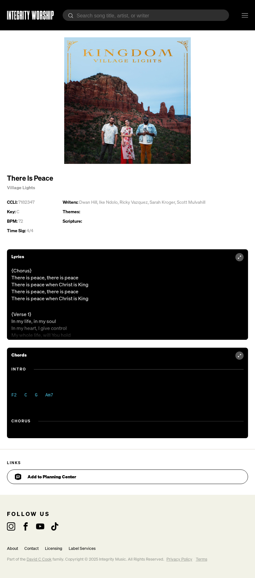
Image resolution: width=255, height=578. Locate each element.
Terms (201, 559)
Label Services (82, 548)
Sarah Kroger (162, 202)
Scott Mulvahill (191, 202)
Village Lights (21, 187)
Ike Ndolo (108, 202)
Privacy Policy (179, 559)
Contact (31, 548)
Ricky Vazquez (134, 202)
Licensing (53, 548)
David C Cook (39, 559)
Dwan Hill (88, 202)
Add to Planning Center (45, 477)
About (12, 548)
